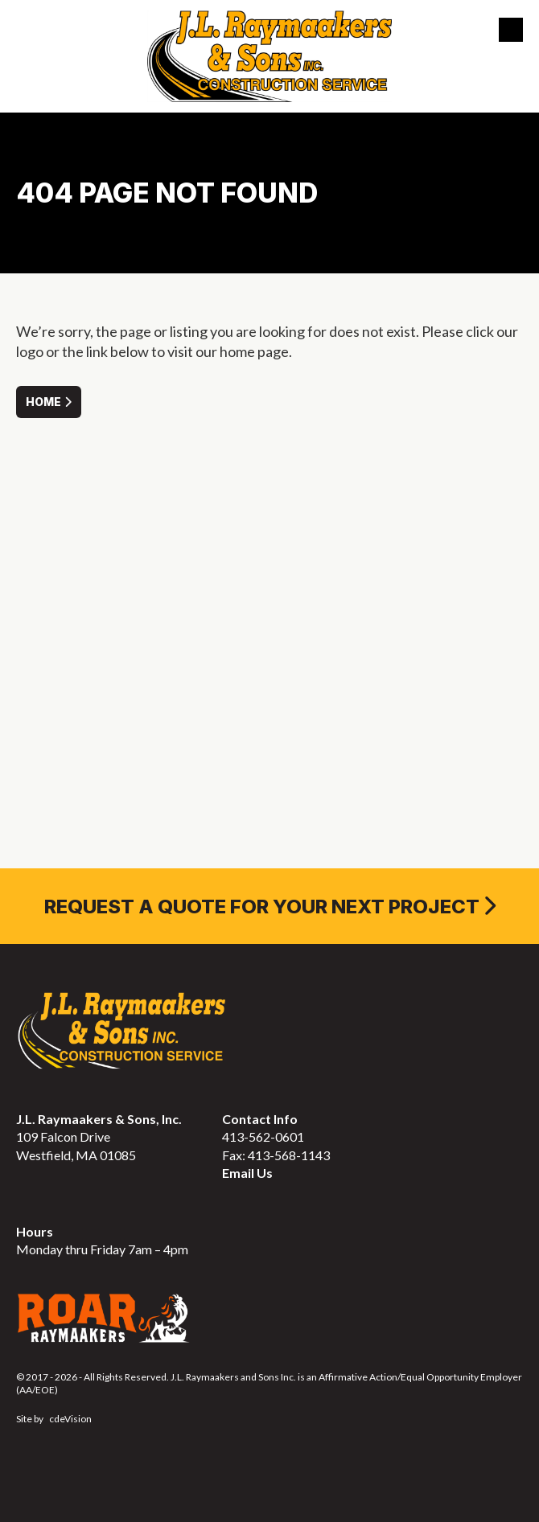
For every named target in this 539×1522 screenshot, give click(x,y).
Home (43, 401)
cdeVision (70, 1419)
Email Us (247, 1172)
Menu (511, 30)
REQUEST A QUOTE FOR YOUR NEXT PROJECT (261, 906)
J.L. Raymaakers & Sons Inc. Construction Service (269, 56)
